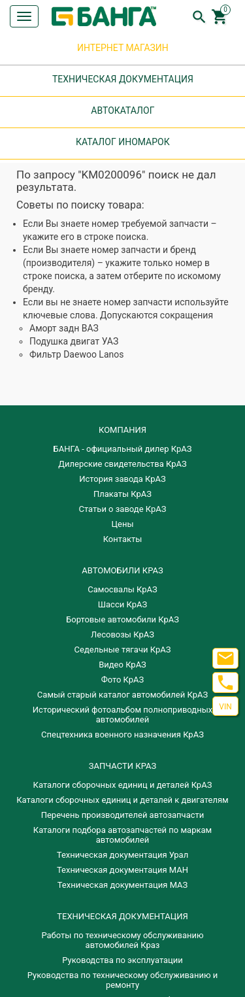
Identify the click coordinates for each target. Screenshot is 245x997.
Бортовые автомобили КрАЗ (122, 619)
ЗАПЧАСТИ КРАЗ (122, 766)
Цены (123, 524)
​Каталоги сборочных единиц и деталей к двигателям (122, 800)
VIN (225, 706)
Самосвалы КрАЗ (122, 589)
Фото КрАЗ (122, 679)
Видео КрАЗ (122, 664)
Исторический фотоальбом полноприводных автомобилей (122, 714)
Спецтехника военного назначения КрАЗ (122, 734)
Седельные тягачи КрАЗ (122, 649)
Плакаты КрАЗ (122, 494)
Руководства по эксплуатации (122, 960)
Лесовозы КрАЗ (122, 634)
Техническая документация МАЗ (122, 885)
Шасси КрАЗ (122, 604)
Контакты (122, 539)
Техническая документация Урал (122, 855)
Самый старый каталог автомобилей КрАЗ (122, 695)
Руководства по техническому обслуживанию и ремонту (122, 980)
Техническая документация (122, 916)
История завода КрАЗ (122, 479)
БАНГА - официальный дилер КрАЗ (123, 449)
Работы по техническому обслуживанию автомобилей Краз (122, 940)
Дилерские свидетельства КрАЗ (122, 464)
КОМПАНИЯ (122, 430)
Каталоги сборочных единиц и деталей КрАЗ (122, 785)
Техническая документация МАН (122, 870)
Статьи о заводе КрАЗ (123, 509)
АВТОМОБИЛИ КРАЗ (122, 570)
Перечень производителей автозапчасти (122, 815)
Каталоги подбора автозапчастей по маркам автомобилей (122, 835)
